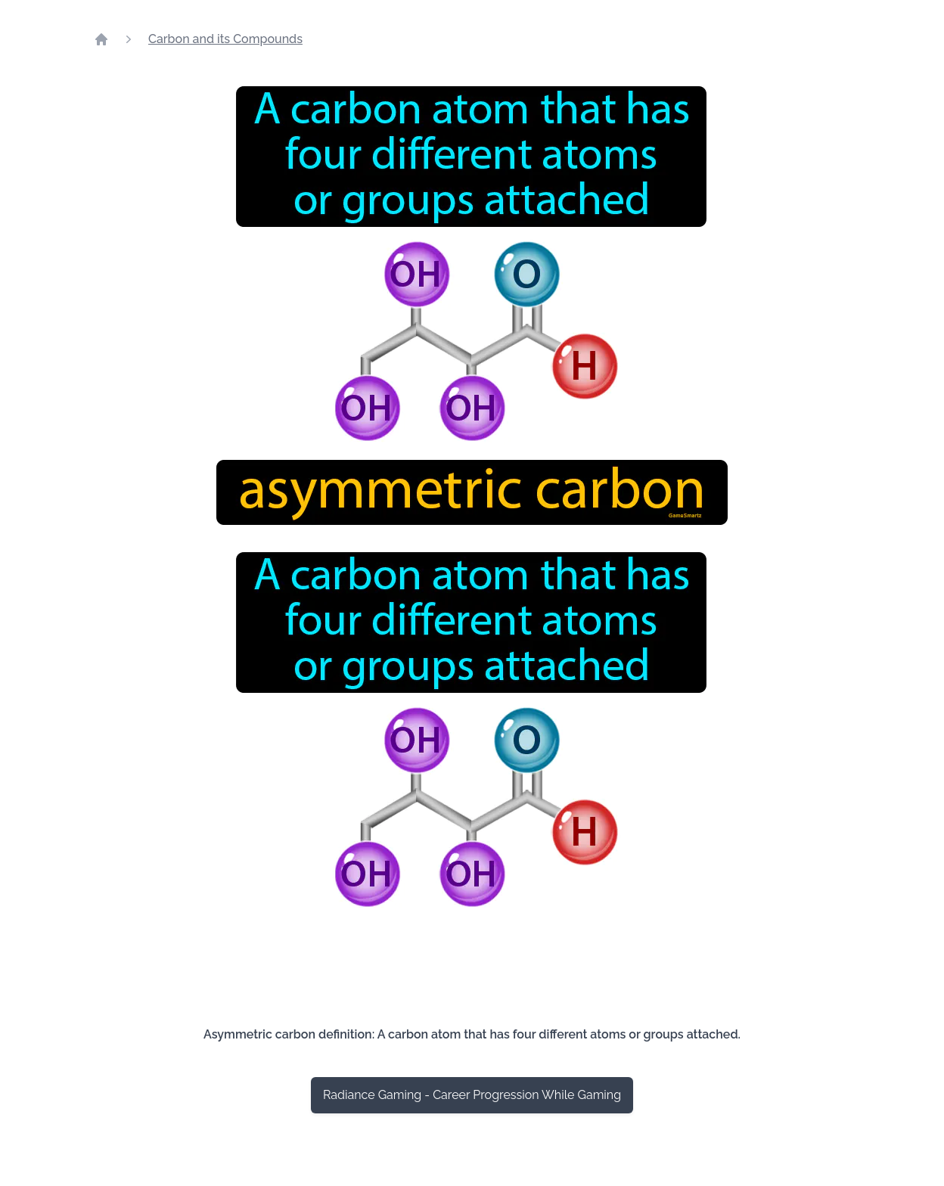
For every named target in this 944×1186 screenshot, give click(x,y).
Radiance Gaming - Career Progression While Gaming (472, 1095)
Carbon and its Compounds (225, 39)
